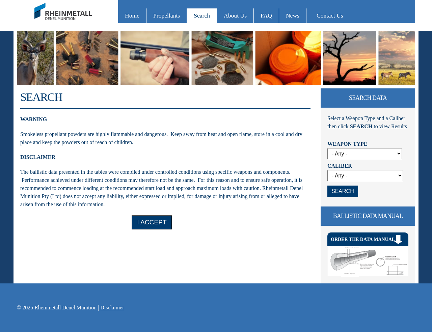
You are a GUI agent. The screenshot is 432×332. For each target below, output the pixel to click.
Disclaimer (112, 307)
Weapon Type (347, 144)
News (292, 15)
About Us (235, 15)
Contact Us (330, 15)
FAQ (266, 15)
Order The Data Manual (363, 239)
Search (202, 15)
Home (132, 15)
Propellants (166, 15)
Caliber (339, 166)
